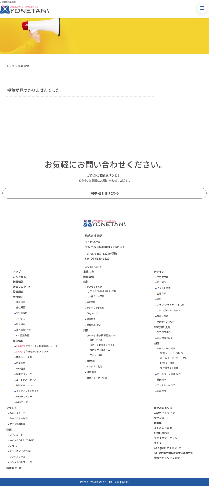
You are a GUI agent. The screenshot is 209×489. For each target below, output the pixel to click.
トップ (10, 66)
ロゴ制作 (161, 282)
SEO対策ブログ (165, 338)
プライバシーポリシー (167, 438)
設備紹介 (18, 292)
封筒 (86, 330)
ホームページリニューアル (173, 358)
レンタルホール (17, 456)
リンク (158, 443)
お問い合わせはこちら (104, 193)
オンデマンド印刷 (95, 308)
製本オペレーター (25, 374)
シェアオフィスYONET (21, 451)
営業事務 (20, 363)
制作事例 (88, 277)
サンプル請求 (96, 355)
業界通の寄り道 (163, 408)
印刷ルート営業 (24, 357)
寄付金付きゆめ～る (100, 350)
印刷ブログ (92, 313)
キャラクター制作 (19, 418)
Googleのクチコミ (165, 448)
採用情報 (18, 341)
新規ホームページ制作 (171, 353)
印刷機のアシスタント (37, 351)
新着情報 (18, 282)
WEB (157, 343)
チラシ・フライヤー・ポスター (171, 304)
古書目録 (161, 293)
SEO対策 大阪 (162, 327)
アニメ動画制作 (17, 424)
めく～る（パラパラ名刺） (22, 440)
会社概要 (20, 307)
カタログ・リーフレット (168, 310)
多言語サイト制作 (169, 368)
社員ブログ (19, 287)
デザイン (159, 272)
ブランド (11, 408)
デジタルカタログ (166, 385)
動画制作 (161, 379)
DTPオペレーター (25, 385)
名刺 (159, 299)
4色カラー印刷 (97, 296)
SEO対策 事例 (164, 332)
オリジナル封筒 (94, 366)
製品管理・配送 (94, 324)
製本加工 (91, 319)
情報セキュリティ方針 (167, 458)
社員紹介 (20, 324)
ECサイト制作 (167, 363)
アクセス (20, 318)
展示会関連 (162, 316)
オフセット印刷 (94, 286)
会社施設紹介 (23, 313)
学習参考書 (162, 276)
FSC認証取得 (22, 335)
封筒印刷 (91, 360)
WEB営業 (21, 368)
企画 (9, 430)
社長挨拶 (20, 301)
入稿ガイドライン (164, 413)
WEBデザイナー (24, 396)
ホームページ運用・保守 (169, 374)
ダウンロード (162, 418)
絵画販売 (11, 468)
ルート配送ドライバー (27, 379)
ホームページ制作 (166, 348)
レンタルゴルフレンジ (21, 462)
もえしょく (15, 413)
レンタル (11, 446)
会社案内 (18, 297)
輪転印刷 (91, 302)
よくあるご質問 (163, 428)
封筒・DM (91, 372)
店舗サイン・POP (165, 321)
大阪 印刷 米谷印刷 (8, 2)
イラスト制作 (163, 288)
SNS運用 (161, 391)
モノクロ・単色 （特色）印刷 (103, 291)
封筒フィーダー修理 (97, 377)
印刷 (86, 282)
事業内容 (88, 272)
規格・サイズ (96, 340)
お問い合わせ (162, 433)
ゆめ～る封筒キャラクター (103, 345)
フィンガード (16, 434)
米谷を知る (19, 277)
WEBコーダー (23, 402)
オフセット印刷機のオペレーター (42, 346)
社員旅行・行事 (23, 329)
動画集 (158, 423)
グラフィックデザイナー (28, 391)
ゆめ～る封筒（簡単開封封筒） (101, 335)
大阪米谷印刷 (122, 482)
